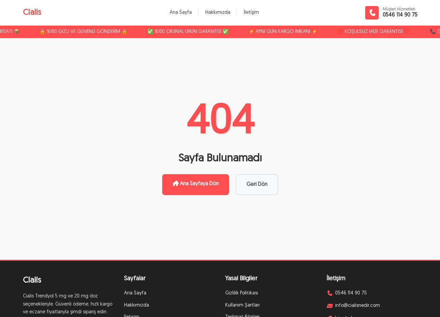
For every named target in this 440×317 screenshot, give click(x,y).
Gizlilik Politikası (241, 293)
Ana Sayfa (135, 293)
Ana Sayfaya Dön (195, 184)
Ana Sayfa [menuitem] (181, 12)
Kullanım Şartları (242, 305)
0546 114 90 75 (400, 15)
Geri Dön (256, 184)
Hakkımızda (136, 305)
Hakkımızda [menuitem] (217, 12)
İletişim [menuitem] (251, 12)
